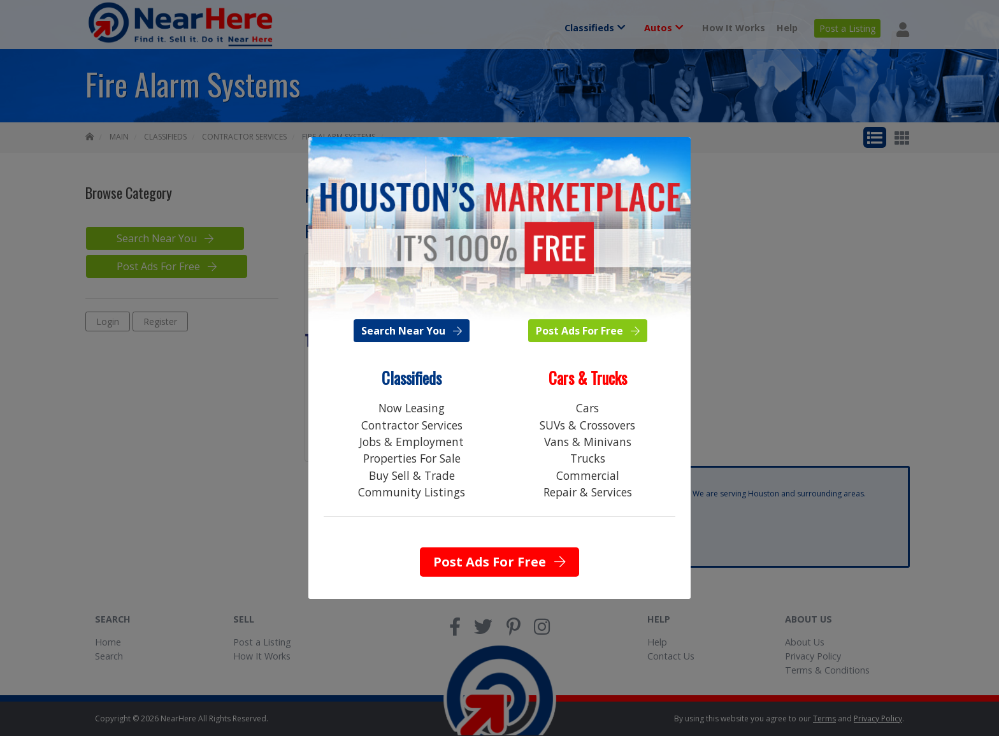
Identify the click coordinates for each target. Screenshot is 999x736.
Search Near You (411, 331)
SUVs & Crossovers (587, 425)
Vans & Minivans (587, 441)
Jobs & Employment (411, 441)
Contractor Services (412, 425)
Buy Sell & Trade (412, 475)
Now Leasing (411, 407)
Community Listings (411, 492)
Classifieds (412, 377)
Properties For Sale (412, 458)
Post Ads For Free (588, 331)
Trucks (587, 458)
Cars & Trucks (588, 377)
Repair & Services (587, 492)
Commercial (587, 475)
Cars (587, 407)
